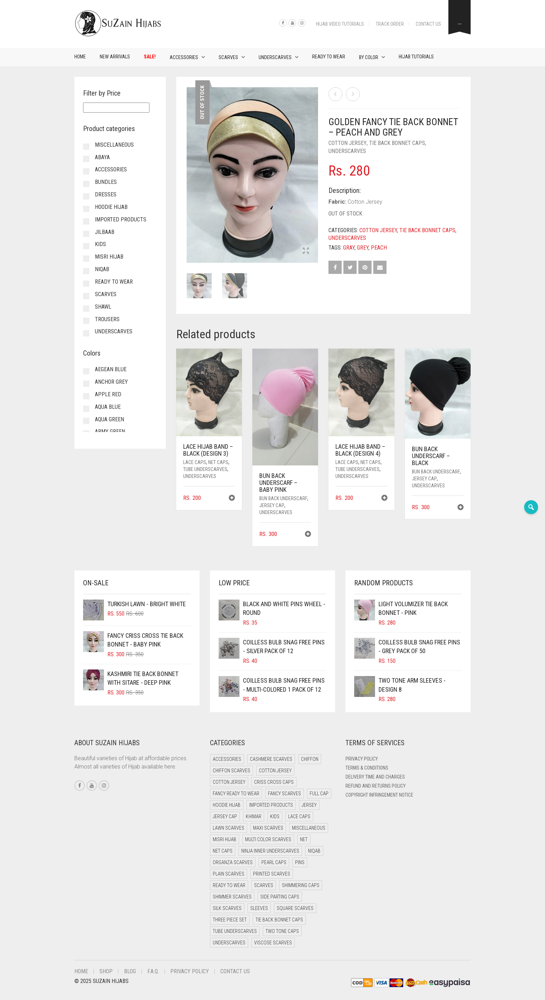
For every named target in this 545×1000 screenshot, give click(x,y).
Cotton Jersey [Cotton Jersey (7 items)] (229, 782)
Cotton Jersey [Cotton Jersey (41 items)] (275, 770)
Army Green (110, 431)
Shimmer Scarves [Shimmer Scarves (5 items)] (232, 897)
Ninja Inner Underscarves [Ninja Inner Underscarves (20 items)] (270, 851)
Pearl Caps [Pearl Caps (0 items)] (273, 862)
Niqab (102, 269)
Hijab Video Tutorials (340, 24)
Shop (106, 971)
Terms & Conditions (366, 768)
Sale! (150, 56)
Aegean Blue (111, 369)
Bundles (106, 182)
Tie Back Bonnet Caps (397, 143)
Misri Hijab (109, 256)
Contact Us (428, 24)
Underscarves (275, 57)
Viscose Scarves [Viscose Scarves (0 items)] (273, 942)
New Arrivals (115, 56)
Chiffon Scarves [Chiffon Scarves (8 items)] (231, 770)
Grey (362, 247)
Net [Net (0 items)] (304, 839)
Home (80, 56)
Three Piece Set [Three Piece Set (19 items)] (230, 919)
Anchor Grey (111, 382)
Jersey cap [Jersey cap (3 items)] (225, 816)
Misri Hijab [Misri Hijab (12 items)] (224, 839)
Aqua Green (109, 419)
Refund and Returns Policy (375, 786)
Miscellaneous (114, 144)
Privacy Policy (361, 759)
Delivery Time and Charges (375, 777)
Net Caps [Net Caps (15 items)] (223, 851)
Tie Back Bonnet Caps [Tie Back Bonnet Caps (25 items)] (279, 919)
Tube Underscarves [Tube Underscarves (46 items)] (235, 931)
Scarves (228, 57)
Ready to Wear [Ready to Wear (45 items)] (229, 885)
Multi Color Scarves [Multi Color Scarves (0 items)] (268, 839)
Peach (379, 247)
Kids (100, 244)
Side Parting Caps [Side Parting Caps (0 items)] (279, 897)
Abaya (102, 157)
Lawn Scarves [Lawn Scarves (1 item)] (228, 828)
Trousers (107, 319)
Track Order (390, 24)
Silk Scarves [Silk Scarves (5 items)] (227, 908)
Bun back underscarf (283, 498)
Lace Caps (194, 462)
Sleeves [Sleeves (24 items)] (259, 908)
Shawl (103, 306)
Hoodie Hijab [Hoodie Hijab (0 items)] (227, 805)
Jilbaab (104, 232)
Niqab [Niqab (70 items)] (314, 851)
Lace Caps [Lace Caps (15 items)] (299, 816)
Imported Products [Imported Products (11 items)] (271, 805)
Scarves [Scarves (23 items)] (263, 885)
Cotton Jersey (347, 143)
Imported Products (120, 219)
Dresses (105, 194)
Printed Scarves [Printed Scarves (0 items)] (271, 874)
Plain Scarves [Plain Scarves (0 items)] (228, 874)
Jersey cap (271, 505)
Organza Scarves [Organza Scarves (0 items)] (233, 862)
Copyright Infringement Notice (379, 795)
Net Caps (218, 462)
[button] (232, 498)
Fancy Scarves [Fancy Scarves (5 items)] (284, 793)
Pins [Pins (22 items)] (299, 862)
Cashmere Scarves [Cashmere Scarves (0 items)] (271, 759)
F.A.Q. (153, 971)
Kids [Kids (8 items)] (274, 816)
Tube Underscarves (205, 469)
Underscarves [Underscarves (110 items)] (229, 942)
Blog (130, 971)
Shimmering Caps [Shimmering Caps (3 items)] (300, 885)
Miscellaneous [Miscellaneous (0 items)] (308, 828)
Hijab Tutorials (416, 56)
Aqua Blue (108, 407)
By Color (368, 57)
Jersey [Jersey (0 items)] (309, 805)
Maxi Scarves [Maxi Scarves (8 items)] (268, 828)
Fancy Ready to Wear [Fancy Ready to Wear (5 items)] (236, 793)
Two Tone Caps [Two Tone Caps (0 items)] (282, 931)
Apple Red (108, 394)
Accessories (184, 57)
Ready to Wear (328, 56)
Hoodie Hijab (111, 207)
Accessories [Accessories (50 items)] (227, 759)
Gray (349, 247)
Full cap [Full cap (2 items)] (319, 793)
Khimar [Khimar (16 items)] (253, 816)
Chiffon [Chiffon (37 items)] (309, 759)
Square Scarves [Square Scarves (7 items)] (295, 908)
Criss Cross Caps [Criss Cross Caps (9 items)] (274, 782)
